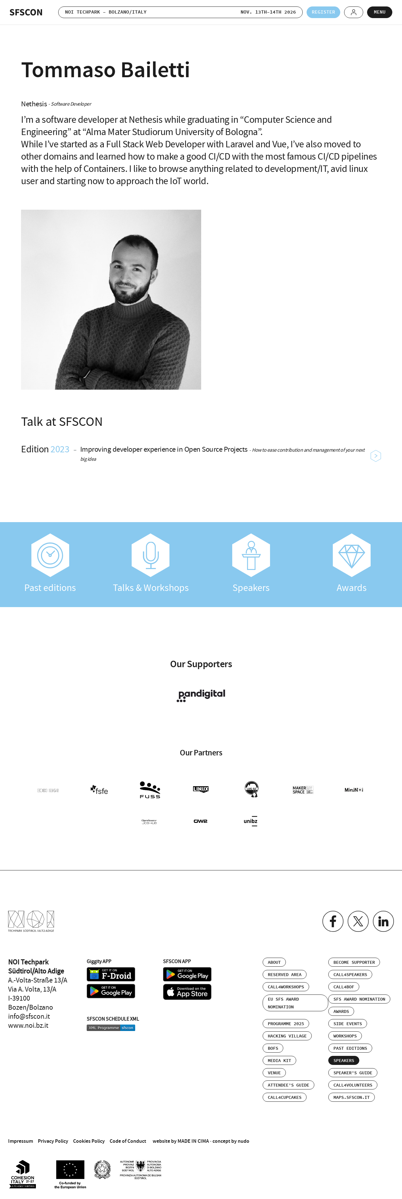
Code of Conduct (128, 1141)
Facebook (332, 921)
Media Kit (279, 1060)
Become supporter (354, 962)
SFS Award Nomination (359, 999)
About (274, 962)
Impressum (20, 1141)
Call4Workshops (286, 987)
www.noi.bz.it (28, 1025)
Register (323, 12)
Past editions (50, 563)
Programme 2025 (286, 1024)
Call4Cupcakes (284, 1097)
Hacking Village (287, 1036)
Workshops (345, 1036)
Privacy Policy (53, 1141)
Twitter (358, 921)
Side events (347, 1024)
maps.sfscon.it (351, 1097)
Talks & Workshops (151, 563)
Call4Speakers (350, 975)
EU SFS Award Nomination (283, 1003)
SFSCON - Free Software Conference (26, 12)
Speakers (251, 563)
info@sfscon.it (29, 1016)
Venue (274, 1073)
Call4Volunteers (352, 1085)
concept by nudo (230, 1141)
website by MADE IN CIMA (181, 1141)
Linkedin (383, 921)
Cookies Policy (89, 1141)
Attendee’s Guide (288, 1085)
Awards (352, 563)
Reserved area (284, 975)
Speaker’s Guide (352, 1073)
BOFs (273, 1048)
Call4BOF (343, 987)
